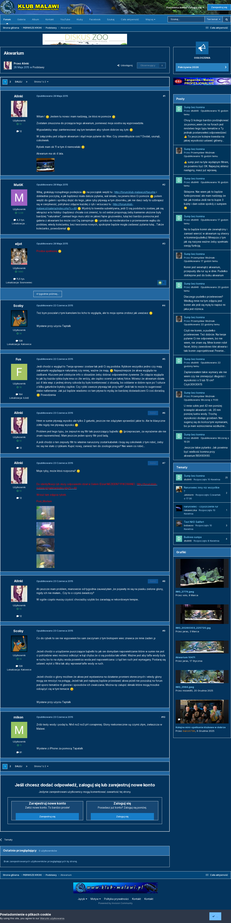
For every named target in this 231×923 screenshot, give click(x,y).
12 (19, 131)
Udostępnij (125, 65)
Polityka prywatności (116, 898)
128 (19, 340)
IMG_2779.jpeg (185, 591)
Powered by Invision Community (115, 903)
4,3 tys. (19, 219)
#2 (163, 184)
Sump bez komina (194, 107)
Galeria (21, 19)
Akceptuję (219, 916)
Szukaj (110, 19)
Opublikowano (201, 156)
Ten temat (212, 19)
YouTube (65, 19)
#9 (163, 630)
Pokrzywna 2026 (188, 67)
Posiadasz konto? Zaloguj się (185, 7)
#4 (163, 305)
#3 (163, 243)
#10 (163, 716)
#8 (163, 581)
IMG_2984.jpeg (185, 686)
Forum (7, 21)
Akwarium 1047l (185, 657)
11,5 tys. (19, 278)
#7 (163, 463)
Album (35, 19)
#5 (163, 358)
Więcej (150, 19)
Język (82, 898)
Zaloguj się (122, 816)
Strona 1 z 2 (41, 81)
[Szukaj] (186, 19)
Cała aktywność (130, 19)
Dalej (18, 81)
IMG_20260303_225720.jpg (193, 627)
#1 (164, 95)
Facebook (95, 19)
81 (19, 752)
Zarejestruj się (219, 7)
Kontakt (49, 19)
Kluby (80, 19)
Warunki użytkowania (52, 918)
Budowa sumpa (193, 537)
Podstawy (38, 67)
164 (19, 394)
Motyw (96, 898)
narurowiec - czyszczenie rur (201, 506)
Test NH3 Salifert (194, 521)
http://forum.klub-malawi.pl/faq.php (135, 192)
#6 (163, 412)
